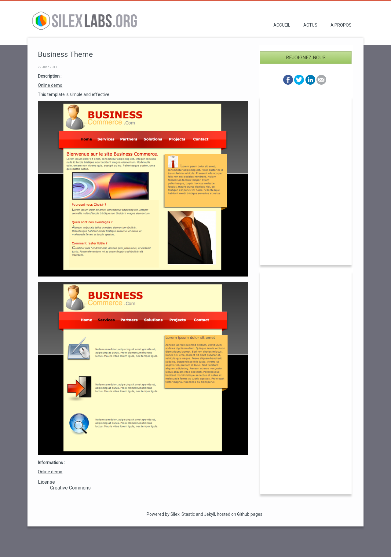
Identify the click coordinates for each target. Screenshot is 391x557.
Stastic (188, 514)
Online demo (50, 85)
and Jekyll (205, 514)
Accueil (281, 25)
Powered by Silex (163, 514)
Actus (310, 25)
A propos (341, 25)
